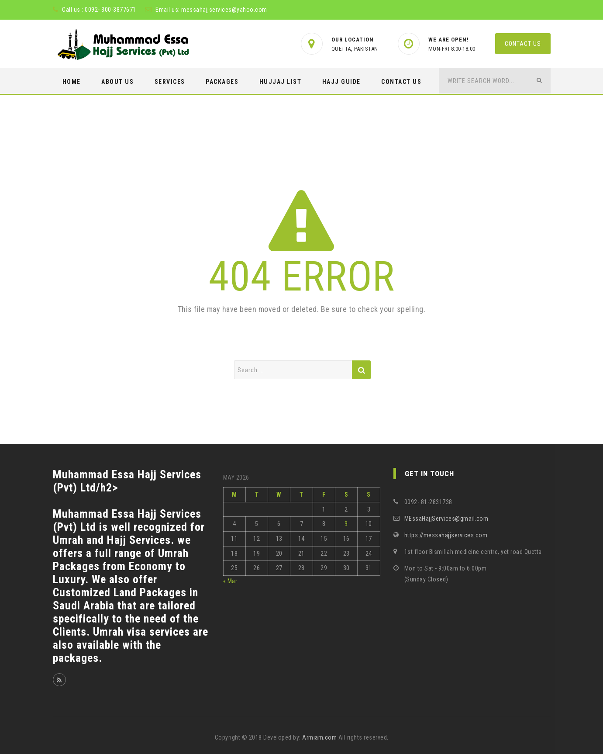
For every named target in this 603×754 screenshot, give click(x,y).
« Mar (230, 581)
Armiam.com (319, 737)
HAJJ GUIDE (341, 81)
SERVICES (170, 81)
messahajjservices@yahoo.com (224, 9)
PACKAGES (222, 81)
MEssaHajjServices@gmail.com (446, 518)
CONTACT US (401, 81)
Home (71, 81)
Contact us (523, 43)
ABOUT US (117, 81)
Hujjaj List (280, 81)
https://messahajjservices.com (446, 535)
